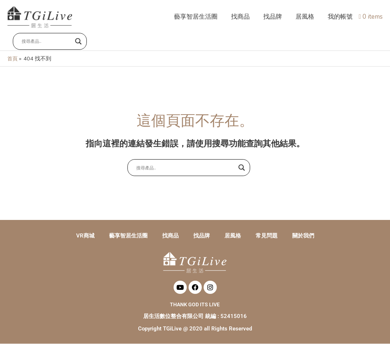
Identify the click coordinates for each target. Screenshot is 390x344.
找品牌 (201, 236)
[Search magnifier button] (78, 43)
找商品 (170, 236)
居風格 (232, 236)
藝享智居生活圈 (128, 236)
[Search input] (46, 43)
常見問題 (267, 236)
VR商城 (85, 236)
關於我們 (303, 236)
